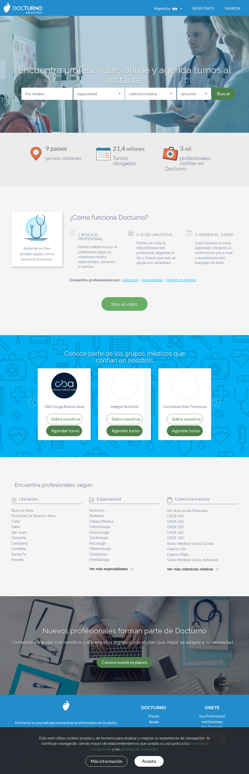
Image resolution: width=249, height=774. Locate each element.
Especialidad (152, 279)
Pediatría (96, 515)
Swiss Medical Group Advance (192, 559)
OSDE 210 (175, 526)
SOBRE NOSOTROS (65, 419)
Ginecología (99, 532)
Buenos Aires (22, 510)
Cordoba (18, 548)
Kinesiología (99, 559)
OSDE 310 (175, 521)
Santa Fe (18, 554)
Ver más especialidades (111, 569)
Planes (153, 716)
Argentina (166, 8)
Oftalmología (100, 548)
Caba (15, 521)
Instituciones (212, 721)
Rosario (17, 559)
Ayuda (154, 721)
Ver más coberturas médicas (193, 569)
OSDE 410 (175, 515)
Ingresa (232, 8)
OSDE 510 (175, 532)
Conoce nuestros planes (124, 662)
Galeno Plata (177, 554)
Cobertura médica (181, 279)
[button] (28, 404)
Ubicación (130, 279)
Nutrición (97, 510)
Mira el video (124, 304)
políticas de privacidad (139, 748)
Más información (106, 761)
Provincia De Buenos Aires (33, 515)
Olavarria (18, 537)
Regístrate (203, 8)
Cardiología (98, 537)
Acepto (149, 761)
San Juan (19, 532)
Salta (15, 526)
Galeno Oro (176, 548)
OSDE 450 (175, 537)
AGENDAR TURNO (65, 430)
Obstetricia (98, 554)
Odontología (99, 526)
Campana (19, 543)
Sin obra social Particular (187, 510)
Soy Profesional (212, 716)
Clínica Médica (101, 521)
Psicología (97, 543)
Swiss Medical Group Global (190, 543)
